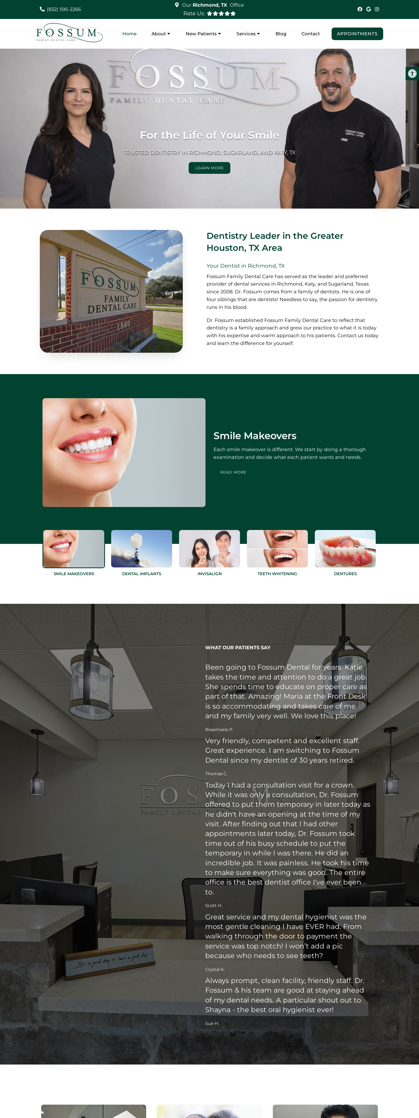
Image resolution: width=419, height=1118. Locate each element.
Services (246, 33)
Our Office (212, 5)
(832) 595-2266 (64, 9)
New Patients (201, 33)
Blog (281, 33)
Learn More (209, 168)
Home (129, 33)
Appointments (357, 33)
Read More (233, 472)
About (159, 33)
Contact (310, 33)
